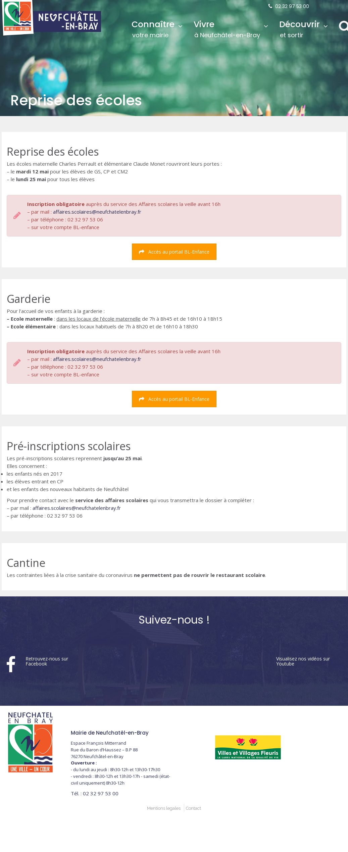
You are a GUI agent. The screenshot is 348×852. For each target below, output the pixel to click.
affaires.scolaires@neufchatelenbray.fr (97, 211)
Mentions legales (164, 808)
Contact (193, 808)
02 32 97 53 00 (292, 6)
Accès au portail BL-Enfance (174, 252)
